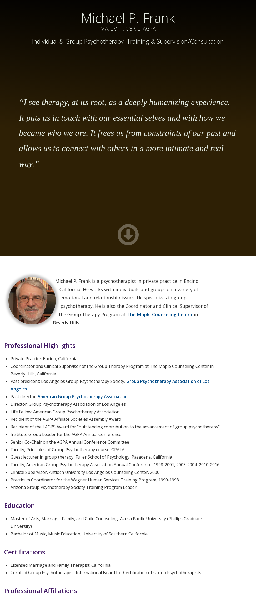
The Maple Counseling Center (160, 314)
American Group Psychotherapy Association (83, 396)
